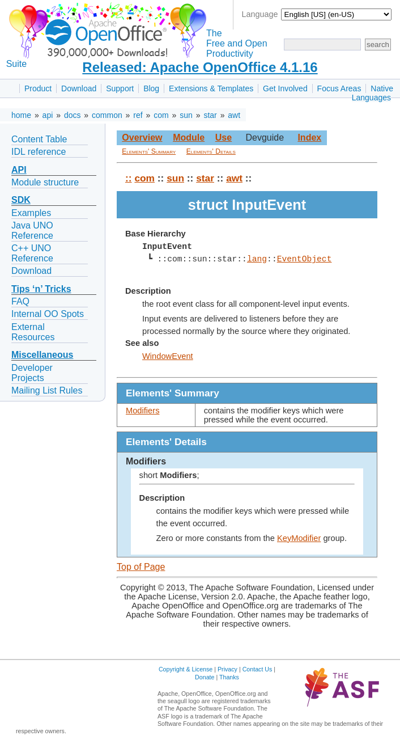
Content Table (39, 139)
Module (189, 137)
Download (78, 88)
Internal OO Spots (47, 314)
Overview (142, 137)
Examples (31, 213)
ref (137, 115)
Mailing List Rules (46, 390)
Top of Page (141, 567)
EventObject (303, 259)
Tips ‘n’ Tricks (41, 289)
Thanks (229, 677)
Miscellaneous (42, 355)
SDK (21, 200)
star (209, 115)
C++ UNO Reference (32, 253)
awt (234, 115)
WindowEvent (167, 356)
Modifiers (142, 410)
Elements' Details (211, 151)
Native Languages (372, 93)
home (21, 115)
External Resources (32, 332)
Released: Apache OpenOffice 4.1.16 (199, 67)
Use (223, 137)
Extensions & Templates (211, 88)
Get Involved (285, 88)
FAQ (20, 301)
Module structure (45, 182)
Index (309, 137)
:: (128, 178)
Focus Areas (339, 88)
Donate (204, 677)
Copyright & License (185, 669)
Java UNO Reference (32, 230)
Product (38, 88)
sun (186, 115)
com (161, 115)
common (107, 115)
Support (120, 88)
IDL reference (38, 152)
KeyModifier (299, 538)
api (47, 115)
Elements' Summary (149, 151)
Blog (151, 88)
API (19, 170)
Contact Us (257, 669)
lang (257, 259)
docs (72, 115)
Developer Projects (32, 373)
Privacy (227, 669)
